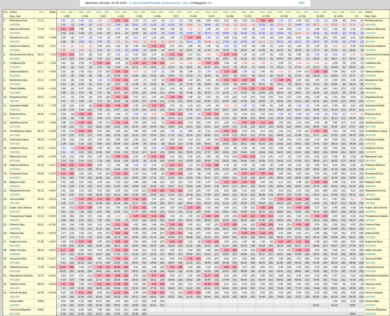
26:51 (298, 58)
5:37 (316, 131)
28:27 (226, 186)
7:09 (81, 118)
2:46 (135, 46)
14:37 (117, 109)
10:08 (99, 177)
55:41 (226, 271)
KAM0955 (15, 254)
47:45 (189, 271)
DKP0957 (15, 305)
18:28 (153, 169)
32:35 (316, 92)
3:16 (172, 97)
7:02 (117, 41)
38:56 (316, 160)
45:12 (316, 211)
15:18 (135, 126)
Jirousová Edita (18, 258)
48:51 (280, 254)
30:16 (262, 126)
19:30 (208, 84)
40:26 (316, 169)
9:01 (81, 152)
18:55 (135, 237)
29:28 (117, 288)
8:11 (81, 292)
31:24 (226, 169)
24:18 (189, 211)
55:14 (316, 237)
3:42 (81, 50)
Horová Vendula (18, 292)
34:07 (298, 118)
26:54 (189, 203)
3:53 (81, 41)
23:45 (189, 177)
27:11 (40, 20)
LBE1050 (15, 296)
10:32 (117, 92)
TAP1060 (15, 288)
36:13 (334, 118)
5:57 (135, 258)
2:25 (63, 131)
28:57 (334, 58)
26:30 (153, 245)
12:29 (171, 41)
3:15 (262, 139)
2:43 (63, 29)
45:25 (171, 271)
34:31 (40, 105)
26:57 (316, 41)
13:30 (117, 177)
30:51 (135, 262)
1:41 (298, 29)
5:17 (99, 275)
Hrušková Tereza (19, 148)
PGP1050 (15, 84)
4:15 (117, 250)
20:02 (208, 143)
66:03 (226, 288)
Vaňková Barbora (19, 71)
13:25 (63, 267)
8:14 (117, 33)
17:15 (208, 50)
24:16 (244, 92)
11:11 (81, 169)
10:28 (99, 194)
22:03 (226, 67)
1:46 (280, 29)
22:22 (99, 313)
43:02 (171, 296)
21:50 (208, 284)
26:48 (262, 101)
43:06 (40, 173)
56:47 (334, 245)
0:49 (335, 250)
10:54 (153, 41)
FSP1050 (15, 143)
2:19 (226, 71)
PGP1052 (15, 118)
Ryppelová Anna (19, 97)
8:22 (81, 203)
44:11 (316, 194)
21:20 (262, 33)
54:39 (334, 228)
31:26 (262, 143)
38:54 (280, 194)
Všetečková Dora (19, 267)
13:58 (189, 24)
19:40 (153, 194)
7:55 (99, 220)
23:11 (244, 67)
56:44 (208, 296)
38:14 (334, 143)
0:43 (335, 88)
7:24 (208, 148)
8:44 (117, 67)
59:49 (244, 279)
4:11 (172, 292)
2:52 (99, 97)
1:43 (99, 37)
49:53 (334, 220)
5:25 (244, 216)
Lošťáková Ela (17, 63)
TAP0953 (15, 194)
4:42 (226, 292)
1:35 (172, 37)
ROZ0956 (15, 245)
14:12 (189, 41)
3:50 (63, 165)
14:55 (171, 58)
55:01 (40, 224)
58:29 (262, 262)
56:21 (40, 233)
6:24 (99, 84)
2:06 (262, 20)
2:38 (172, 114)
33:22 (226, 237)
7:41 (63, 284)
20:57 (226, 75)
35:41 (316, 118)
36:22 (298, 152)
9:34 (63, 301)
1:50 (63, 46)
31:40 (298, 135)
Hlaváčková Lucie (19, 37)
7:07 (99, 92)
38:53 (280, 203)
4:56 (99, 258)
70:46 (262, 296)
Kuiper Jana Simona (21, 207)
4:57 (81, 92)
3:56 (81, 224)
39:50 (40, 156)
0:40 (335, 122)
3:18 (226, 190)
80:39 (40, 284)
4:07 (154, 275)
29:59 (280, 109)
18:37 (171, 186)
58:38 (244, 271)
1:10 (190, 88)
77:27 (298, 288)
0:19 (353, 20)
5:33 (99, 267)
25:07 (226, 109)
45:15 (40, 190)
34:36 (280, 160)
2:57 (81, 88)
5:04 (172, 173)
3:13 (117, 80)
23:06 (280, 33)
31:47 (298, 109)
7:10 (81, 148)
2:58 (316, 216)
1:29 (316, 20)
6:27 (63, 250)
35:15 (226, 228)
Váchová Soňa (18, 284)
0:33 (335, 131)
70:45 (316, 279)
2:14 (262, 156)
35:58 (262, 203)
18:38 (208, 75)
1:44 (117, 114)
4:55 (298, 224)
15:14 (171, 67)
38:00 (280, 211)
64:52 (280, 279)
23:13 (262, 58)
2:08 (99, 46)
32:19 (280, 118)
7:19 (117, 50)
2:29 (244, 122)
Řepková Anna (18, 114)
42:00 (316, 177)
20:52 (171, 169)
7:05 (99, 75)
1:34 (280, 46)
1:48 (316, 29)
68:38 (40, 258)
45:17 (334, 203)
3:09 (262, 173)
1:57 (81, 37)
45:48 (280, 228)
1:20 (154, 80)
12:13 (135, 67)
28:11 (280, 84)
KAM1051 (15, 109)
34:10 (334, 109)
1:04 (190, 114)
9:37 (117, 84)
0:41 (335, 37)
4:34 (226, 250)
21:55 (189, 109)
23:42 (280, 50)
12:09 (117, 267)
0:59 (335, 80)
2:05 (298, 20)
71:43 (40, 275)
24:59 (189, 160)
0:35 (335, 20)
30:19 (316, 75)
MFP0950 (15, 160)
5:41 (81, 58)
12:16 (81, 262)
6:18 (262, 233)
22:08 (262, 50)
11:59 (135, 84)
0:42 (335, 148)
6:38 (99, 292)
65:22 (280, 271)
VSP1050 (15, 33)
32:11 (244, 186)
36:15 (262, 211)
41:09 (298, 194)
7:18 (99, 160)
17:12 (99, 262)
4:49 (81, 33)
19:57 (226, 58)
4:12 (117, 224)
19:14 (99, 296)
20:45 (208, 101)
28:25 (316, 58)
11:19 (117, 292)
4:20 (81, 101)
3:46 (81, 24)
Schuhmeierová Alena (22, 54)
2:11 (135, 37)
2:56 (135, 122)
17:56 (171, 101)
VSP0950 (15, 50)
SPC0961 (15, 237)
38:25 (226, 254)
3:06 (262, 216)
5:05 (208, 292)
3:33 (172, 250)
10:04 (117, 143)
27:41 (189, 228)
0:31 (335, 46)
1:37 (280, 156)
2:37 (81, 275)
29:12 (316, 67)
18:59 (171, 126)
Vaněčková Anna (19, 122)
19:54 (189, 186)
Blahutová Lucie (18, 156)
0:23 (353, 182)
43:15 (40, 182)
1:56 (63, 37)
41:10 (334, 169)
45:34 (40, 199)
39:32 (334, 160)
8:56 (117, 58)
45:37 (262, 254)
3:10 (81, 190)
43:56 (280, 220)
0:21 (353, 37)
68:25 (298, 279)
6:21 (135, 207)
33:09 (153, 262)
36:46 (334, 126)
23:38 (208, 109)
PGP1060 (15, 271)
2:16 (81, 80)
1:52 (81, 46)
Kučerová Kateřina (20, 46)
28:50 (226, 160)
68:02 (298, 271)
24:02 (135, 245)
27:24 (262, 135)
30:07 (40, 63)
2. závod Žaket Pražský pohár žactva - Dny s (160, 3)
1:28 (244, 71)
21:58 (153, 160)
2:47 (208, 190)
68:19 (334, 262)
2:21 (117, 122)
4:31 (63, 173)
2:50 (316, 71)
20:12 (117, 245)
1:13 (154, 71)
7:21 (81, 165)
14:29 (81, 313)
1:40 (280, 54)
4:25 (63, 292)
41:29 (189, 262)
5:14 (81, 160)
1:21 (316, 63)
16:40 (153, 126)
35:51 (298, 143)
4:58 (298, 250)
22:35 (171, 177)
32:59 (262, 160)
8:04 (81, 258)
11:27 (135, 58)
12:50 (117, 152)
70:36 (316, 271)
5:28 (99, 24)
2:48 (280, 267)
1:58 (298, 54)
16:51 (171, 118)
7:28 (81, 211)
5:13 (117, 309)
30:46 (262, 118)
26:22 (189, 220)
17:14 (135, 169)
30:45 (244, 152)
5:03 (81, 267)
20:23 (208, 67)
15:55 (171, 75)
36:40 (280, 177)
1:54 (208, 80)
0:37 (335, 258)
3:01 (63, 207)
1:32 (244, 29)
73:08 (280, 296)
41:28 (40, 165)
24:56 (171, 228)
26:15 (280, 67)
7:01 (99, 67)
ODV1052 (15, 313)
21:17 (262, 41)
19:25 (153, 211)
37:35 (316, 143)
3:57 (298, 258)
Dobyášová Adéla (19, 105)
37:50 (334, 135)
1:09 (154, 148)
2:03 (262, 97)
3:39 (135, 233)
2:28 (208, 122)
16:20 (171, 143)
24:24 (226, 143)
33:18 (334, 92)
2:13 (226, 97)
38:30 (298, 169)
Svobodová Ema (19, 173)
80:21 (334, 288)
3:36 (298, 199)
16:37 (208, 33)
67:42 (316, 262)
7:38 (208, 114)
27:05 (244, 126)
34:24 (280, 152)
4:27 (81, 207)
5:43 (135, 199)
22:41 (208, 126)
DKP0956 (15, 24)
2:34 (81, 105)
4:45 (298, 207)
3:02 (316, 190)
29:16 (226, 152)
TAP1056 (15, 262)
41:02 (189, 288)
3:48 (172, 258)
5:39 (63, 309)
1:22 (117, 54)
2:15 (63, 71)
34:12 (135, 296)
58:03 (40, 250)
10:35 (81, 245)
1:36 (208, 37)
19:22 (244, 24)
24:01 (99, 271)
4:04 (208, 216)
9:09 (99, 118)
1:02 (154, 114)
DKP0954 (15, 169)
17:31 (153, 177)
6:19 (81, 186)
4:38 (262, 250)
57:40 (334, 254)
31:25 (244, 177)
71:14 (334, 271)
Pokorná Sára (17, 224)
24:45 (244, 101)
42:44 (334, 177)
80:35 (316, 296)
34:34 (262, 177)
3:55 (226, 258)
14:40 (153, 101)
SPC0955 (15, 279)
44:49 (262, 245)
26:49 (262, 92)
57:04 (226, 279)
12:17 (99, 279)
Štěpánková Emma (20, 190)
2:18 (226, 54)
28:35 (280, 92)
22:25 (244, 75)
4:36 (262, 224)
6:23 (81, 135)
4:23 (63, 275)
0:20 (353, 46)
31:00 (171, 245)
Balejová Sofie (17, 182)
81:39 (40, 292)
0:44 (335, 165)
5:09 (81, 109)
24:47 (298, 33)
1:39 (280, 63)
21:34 (153, 237)
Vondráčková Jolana (21, 131)
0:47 (335, 199)
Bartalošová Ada (19, 80)
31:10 (226, 203)
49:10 (316, 220)
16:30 (135, 194)
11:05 (117, 135)
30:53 (226, 194)
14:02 (153, 67)
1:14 (154, 20)
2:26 (208, 173)
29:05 (280, 135)
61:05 (280, 262)
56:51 (316, 254)
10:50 (135, 33)
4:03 (135, 250)
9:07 (99, 135)
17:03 (189, 75)
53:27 (298, 245)
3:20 (208, 267)
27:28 (40, 29)
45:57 (334, 211)
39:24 (298, 186)
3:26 (208, 233)
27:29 (298, 75)
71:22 (334, 279)
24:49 (171, 237)
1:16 (190, 275)
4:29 (135, 216)
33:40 (40, 88)
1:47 (172, 46)
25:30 (99, 305)
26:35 (316, 33)
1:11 (190, 165)
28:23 (262, 109)
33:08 (135, 305)
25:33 (208, 118)
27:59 (40, 37)
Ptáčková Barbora (19, 165)
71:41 (262, 288)
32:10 (189, 245)
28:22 (153, 279)
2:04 (298, 71)
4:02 (135, 224)
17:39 (208, 58)
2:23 (208, 139)
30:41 (298, 92)
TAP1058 (15, 203)
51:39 (189, 296)
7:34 (99, 58)
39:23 (40, 148)
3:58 (81, 131)
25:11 (298, 41)
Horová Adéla (17, 199)
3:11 (262, 122)
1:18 (190, 80)
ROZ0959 (15, 75)
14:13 (153, 118)
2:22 (135, 20)
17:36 (189, 84)
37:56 (244, 228)
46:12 (298, 220)
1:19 (190, 139)
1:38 (172, 29)
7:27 (81, 126)
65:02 (298, 262)
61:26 (226, 296)
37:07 (40, 122)
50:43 (298, 228)
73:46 (280, 288)
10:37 (99, 301)
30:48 (208, 228)
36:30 (40, 114)
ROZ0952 (15, 58)
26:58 (208, 160)
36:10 (117, 271)
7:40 (117, 24)
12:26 (135, 160)
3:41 (63, 190)
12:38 (99, 203)
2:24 (298, 97)
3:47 (244, 139)
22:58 (226, 101)
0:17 (353, 54)
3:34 (172, 224)
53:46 (316, 228)
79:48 (316, 288)
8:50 (81, 309)
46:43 (208, 262)
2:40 (99, 63)
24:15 (135, 279)
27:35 (208, 194)
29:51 (117, 305)
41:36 (262, 220)
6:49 (99, 33)
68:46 (244, 288)
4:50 (81, 75)
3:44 (244, 182)
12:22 (117, 126)
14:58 (135, 186)
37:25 (153, 288)
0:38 (335, 182)
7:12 (99, 101)
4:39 (154, 292)
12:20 (153, 33)
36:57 (171, 262)
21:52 (226, 84)
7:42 (117, 258)
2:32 (262, 182)
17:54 (226, 41)
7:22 (208, 241)
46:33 (40, 207)
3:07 (208, 224)
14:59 (189, 33)
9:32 (154, 156)
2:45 (99, 173)
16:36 (153, 186)
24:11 (262, 75)
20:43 (171, 109)
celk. (70, 12)
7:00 (81, 279)
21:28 (262, 24)
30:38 (135, 313)
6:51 (81, 194)
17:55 (189, 118)
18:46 (135, 228)
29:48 (334, 67)
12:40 (135, 143)
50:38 (226, 262)
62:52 (208, 288)
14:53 (81, 305)
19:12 (153, 109)
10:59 (117, 75)
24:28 (153, 254)
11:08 (117, 284)
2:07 (135, 71)
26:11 (208, 177)
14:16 (153, 143)
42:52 (334, 186)
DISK (41, 301)
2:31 (135, 54)
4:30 (172, 241)
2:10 (99, 88)
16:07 (189, 58)
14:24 (153, 92)
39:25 (244, 237)
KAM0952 (15, 228)
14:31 (171, 50)
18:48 (226, 50)
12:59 (135, 101)
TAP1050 (15, 41)
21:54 (171, 211)
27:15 (226, 118)
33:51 (40, 97)
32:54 (334, 84)
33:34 (244, 203)
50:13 (40, 216)
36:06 (316, 126)
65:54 (244, 296)
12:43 (171, 24)
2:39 (154, 46)
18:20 (99, 288)
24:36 (262, 67)
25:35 (298, 50)
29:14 (40, 54)
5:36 (99, 41)
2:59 (172, 80)
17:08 (189, 92)
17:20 (135, 109)
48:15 (280, 245)
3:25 (117, 88)
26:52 (334, 24)
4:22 (226, 139)
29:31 (226, 211)
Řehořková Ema (18, 20)
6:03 (117, 233)
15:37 (189, 50)
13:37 (135, 220)
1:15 (190, 20)
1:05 (190, 131)
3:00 (63, 216)
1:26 (117, 37)
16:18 (171, 84)
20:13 (189, 126)
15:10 (135, 152)
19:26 (244, 41)
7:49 (99, 109)
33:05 (226, 220)
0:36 (335, 63)
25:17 (171, 203)
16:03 (135, 177)
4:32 (190, 258)
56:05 (316, 245)
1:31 (244, 46)
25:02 (171, 220)
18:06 (226, 33)
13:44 (99, 245)
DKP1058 (15, 135)
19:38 (244, 33)
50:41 (316, 305)
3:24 (244, 258)
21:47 (208, 275)
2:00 (208, 20)
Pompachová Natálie (21, 216)
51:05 (208, 271)
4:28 (63, 241)
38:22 (316, 152)
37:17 (316, 135)
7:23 (81, 177)
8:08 (117, 275)
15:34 (117, 203)
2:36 (135, 29)
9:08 (117, 220)
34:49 (262, 169)
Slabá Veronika (18, 250)
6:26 (226, 182)
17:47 (135, 211)
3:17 (135, 301)
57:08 (40, 241)
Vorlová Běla (16, 301)
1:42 (99, 20)
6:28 (117, 241)
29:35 (208, 169)
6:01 (81, 220)
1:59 (99, 148)
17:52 (117, 254)
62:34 (262, 271)
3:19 (135, 190)
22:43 (280, 24)
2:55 (298, 173)
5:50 (99, 50)
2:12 (117, 20)
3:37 (81, 182)
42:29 (298, 203)
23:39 (171, 160)
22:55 (171, 194)
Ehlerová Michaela (20, 29)
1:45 (117, 165)
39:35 (298, 177)
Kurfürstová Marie (19, 139)
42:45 (298, 211)
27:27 (208, 152)
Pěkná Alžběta (17, 88)
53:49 (298, 254)
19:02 (189, 101)
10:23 (81, 254)
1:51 (63, 20)
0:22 (353, 88)
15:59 (153, 135)
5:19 (81, 237)
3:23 (244, 173)
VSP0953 (15, 211)
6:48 (117, 105)
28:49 (280, 101)
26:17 (316, 24)
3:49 (172, 267)
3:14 (63, 54)
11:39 (81, 288)
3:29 (135, 63)
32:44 (262, 152)
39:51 (135, 271)
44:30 (316, 203)
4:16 (99, 199)
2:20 (81, 63)
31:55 (316, 84)
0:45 (335, 207)
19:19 (208, 92)
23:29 (226, 135)
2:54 (226, 131)
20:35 (208, 135)
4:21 (81, 67)
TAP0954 (15, 101)
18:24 (189, 135)
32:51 (316, 101)
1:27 (172, 20)
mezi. (63, 12)
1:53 (280, 37)
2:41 (244, 88)
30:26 (208, 220)
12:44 (153, 50)
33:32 (334, 101)
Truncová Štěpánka (20, 309)
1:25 (117, 29)
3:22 (117, 173)
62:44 (262, 279)
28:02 (40, 46)
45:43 (262, 237)
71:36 (40, 267)
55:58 (334, 237)
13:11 (135, 118)
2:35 (81, 71)
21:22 (153, 228)
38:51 (153, 296)
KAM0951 (15, 186)
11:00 (99, 152)
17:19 (171, 135)
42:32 (262, 228)
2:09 (81, 97)
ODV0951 (15, 177)
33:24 (244, 194)
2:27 (81, 54)
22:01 (208, 186)
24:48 (298, 24)
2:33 (262, 88)
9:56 (154, 216)
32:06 (280, 126)
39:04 (334, 152)
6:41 (99, 284)
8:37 (99, 186)
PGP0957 (15, 67)
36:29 (280, 169)
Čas (41, 12)
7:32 (208, 165)
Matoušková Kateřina (21, 275)
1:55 (81, 20)
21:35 (226, 92)
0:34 (335, 29)
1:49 (262, 46)
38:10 (40, 131)
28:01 (171, 254)
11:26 (117, 211)
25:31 (262, 84)
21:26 (244, 58)
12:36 (81, 296)
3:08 (135, 131)
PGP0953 (15, 152)
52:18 (298, 237)
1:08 (244, 63)
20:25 (117, 279)
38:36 (40, 139)
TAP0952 (15, 220)
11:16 (153, 24)
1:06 (190, 46)
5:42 (81, 199)
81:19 (334, 296)
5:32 (81, 143)
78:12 (298, 296)
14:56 (117, 169)
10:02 (135, 24)
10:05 (135, 50)
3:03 (316, 224)
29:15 (208, 203)
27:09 (334, 33)
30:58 (334, 75)
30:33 (117, 296)
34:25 (298, 126)
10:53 (117, 118)
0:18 (353, 156)
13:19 (153, 84)
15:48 (208, 41)
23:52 (244, 84)
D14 (209, 3)
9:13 (135, 41)
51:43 (334, 305)
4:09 (262, 207)
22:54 (153, 203)
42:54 (244, 245)
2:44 (99, 131)
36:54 (280, 186)
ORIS (301, 3)
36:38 (262, 194)
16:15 (189, 67)
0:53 (335, 224)
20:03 (189, 152)
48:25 (280, 237)
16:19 (153, 152)
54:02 (244, 262)
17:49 (226, 24)
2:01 (298, 37)
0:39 (335, 71)
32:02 (189, 279)
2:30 (298, 182)
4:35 (81, 84)
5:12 (298, 241)
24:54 (117, 262)
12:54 (153, 58)
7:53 (99, 309)
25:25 (280, 75)
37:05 (298, 160)
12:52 (135, 92)
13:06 (135, 75)
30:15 (298, 84)
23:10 (280, 41)
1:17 (190, 182)
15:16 (117, 237)
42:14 (316, 186)
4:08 (208, 63)
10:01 (99, 126)
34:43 (262, 186)
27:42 (334, 50)
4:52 (262, 292)
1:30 (154, 29)
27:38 (334, 41)
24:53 (280, 58)
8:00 (99, 143)
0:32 (335, 54)
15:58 (208, 24)
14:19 (153, 75)
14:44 (117, 228)
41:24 (226, 245)
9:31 (99, 211)
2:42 (63, 182)
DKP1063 (15, 126)
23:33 (153, 220)
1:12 (190, 54)
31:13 (298, 101)
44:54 (334, 194)
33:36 (316, 109)
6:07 (81, 241)
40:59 (244, 254)
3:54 (117, 71)
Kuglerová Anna (18, 241)
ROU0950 (15, 92)
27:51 (298, 67)
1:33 (244, 20)
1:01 (190, 29)
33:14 (40, 80)
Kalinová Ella (17, 233)
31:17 (40, 71)
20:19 (244, 50)
